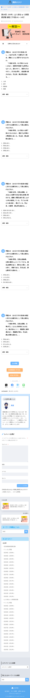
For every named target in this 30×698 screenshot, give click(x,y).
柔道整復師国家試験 (10, 546)
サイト (4, 478)
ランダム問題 (8, 549)
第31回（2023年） (9, 562)
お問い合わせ (21, 691)
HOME (15, 688)
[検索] (26, 531)
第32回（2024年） (9, 559)
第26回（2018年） (9, 577)
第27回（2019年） (9, 574)
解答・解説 (5, 94)
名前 (3, 464)
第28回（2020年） (9, 571)
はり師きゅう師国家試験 (11, 599)
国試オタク (15, 2)
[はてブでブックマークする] (17, 386)
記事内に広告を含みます (14, 43)
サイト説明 (14, 691)
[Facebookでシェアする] (12, 386)
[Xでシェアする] (6, 386)
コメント (5, 444)
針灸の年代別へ (14, 375)
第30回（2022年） (9, 565)
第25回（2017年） (9, 581)
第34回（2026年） (9, 552)
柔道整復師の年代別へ (14, 370)
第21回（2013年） (9, 593)
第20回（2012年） (9, 596)
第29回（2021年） (14, 391)
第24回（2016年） (9, 584)
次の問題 (14, 363)
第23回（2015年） (9, 587)
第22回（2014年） (9, 590)
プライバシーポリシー (15, 693)
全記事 (4, 543)
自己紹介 (7, 691)
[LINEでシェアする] (23, 386)
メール (4, 471)
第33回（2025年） (9, 556)
